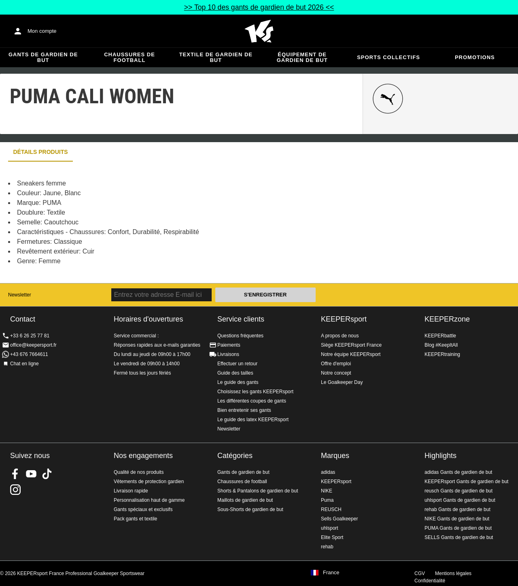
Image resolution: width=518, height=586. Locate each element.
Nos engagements (143, 456)
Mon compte (42, 31)
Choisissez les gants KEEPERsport (255, 391)
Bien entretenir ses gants (244, 410)
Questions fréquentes (240, 336)
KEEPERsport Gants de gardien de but (466, 481)
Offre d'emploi (336, 364)
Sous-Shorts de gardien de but (250, 509)
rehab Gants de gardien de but (457, 509)
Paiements (228, 345)
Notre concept (336, 373)
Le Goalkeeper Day (342, 382)
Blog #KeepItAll (441, 345)
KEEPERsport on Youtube (31, 474)
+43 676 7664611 (29, 354)
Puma (327, 500)
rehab (327, 547)
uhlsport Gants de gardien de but (460, 500)
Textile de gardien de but (216, 57)
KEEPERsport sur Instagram (15, 489)
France (331, 572)
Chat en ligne (24, 364)
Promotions (475, 57)
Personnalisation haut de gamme (149, 500)
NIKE (326, 491)
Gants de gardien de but (43, 57)
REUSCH (331, 509)
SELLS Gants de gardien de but (459, 537)
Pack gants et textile (135, 519)
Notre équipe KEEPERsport (350, 354)
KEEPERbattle (440, 336)
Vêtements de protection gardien (149, 481)
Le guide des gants (237, 382)
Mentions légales (453, 573)
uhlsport (329, 528)
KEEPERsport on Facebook (15, 474)
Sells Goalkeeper (339, 519)
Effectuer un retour (237, 364)
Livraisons (228, 354)
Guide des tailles (235, 373)
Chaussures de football (129, 57)
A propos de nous (340, 336)
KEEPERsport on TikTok (47, 474)
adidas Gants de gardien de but (458, 472)
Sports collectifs (388, 57)
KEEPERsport (344, 319)
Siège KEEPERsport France (351, 345)
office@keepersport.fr (33, 345)
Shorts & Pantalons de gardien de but (257, 491)
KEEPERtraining (442, 354)
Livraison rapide (131, 491)
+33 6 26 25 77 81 (29, 336)
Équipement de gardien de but (302, 57)
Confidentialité (429, 581)
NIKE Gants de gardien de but (457, 519)
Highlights (440, 456)
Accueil (259, 31)
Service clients (240, 319)
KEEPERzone (447, 319)
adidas (328, 472)
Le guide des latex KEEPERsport (253, 419)
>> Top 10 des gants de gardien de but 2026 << (259, 7)
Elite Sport (332, 537)
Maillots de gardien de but (245, 500)
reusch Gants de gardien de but (459, 491)
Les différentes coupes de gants (251, 401)
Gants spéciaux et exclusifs (143, 509)
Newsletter (19, 295)
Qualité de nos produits (138, 472)
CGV (419, 573)
